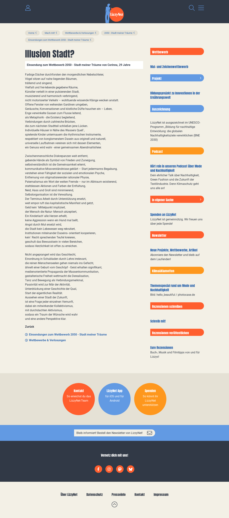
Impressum (161, 494)
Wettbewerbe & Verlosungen (79, 33)
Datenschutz (94, 494)
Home (31, 33)
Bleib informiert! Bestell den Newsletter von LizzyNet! (109, 433)
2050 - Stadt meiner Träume (118, 33)
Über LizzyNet (69, 494)
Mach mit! (50, 33)
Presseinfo (119, 494)
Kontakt (140, 494)
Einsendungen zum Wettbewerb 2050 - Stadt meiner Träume (58, 40)
